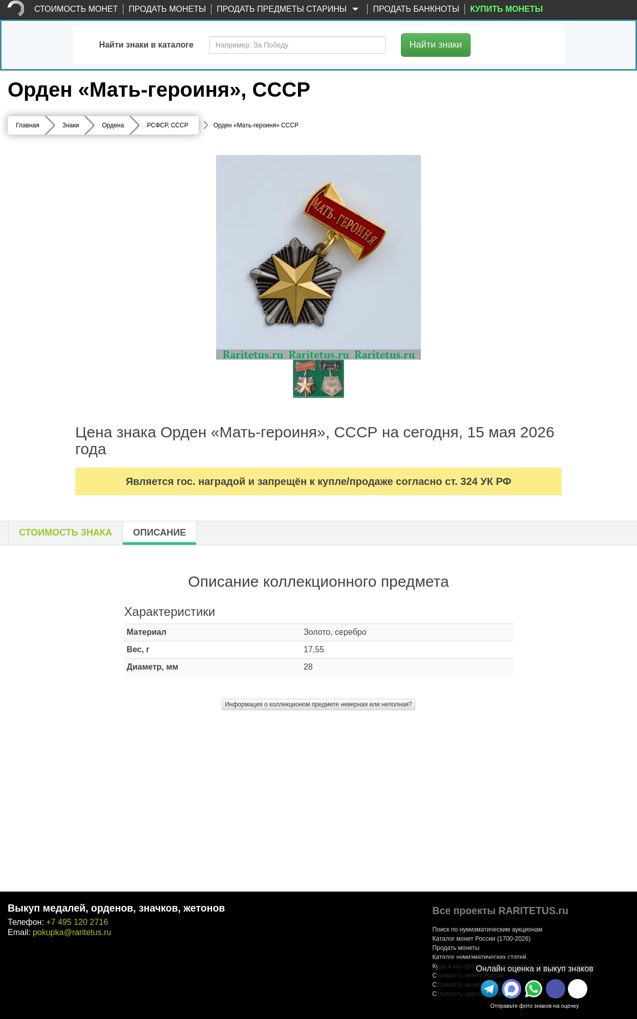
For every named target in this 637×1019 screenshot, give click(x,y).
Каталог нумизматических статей (479, 957)
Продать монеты (167, 9)
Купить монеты (506, 9)
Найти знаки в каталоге (146, 44)
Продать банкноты (416, 9)
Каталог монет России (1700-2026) (481, 938)
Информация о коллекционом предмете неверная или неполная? (318, 704)
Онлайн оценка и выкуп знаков (534, 968)
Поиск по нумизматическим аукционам (487, 929)
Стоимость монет (76, 9)
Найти (436, 44)
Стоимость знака (65, 532)
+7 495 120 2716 (77, 922)
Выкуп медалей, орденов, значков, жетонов (116, 908)
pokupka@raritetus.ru (72, 932)
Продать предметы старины (289, 9)
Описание (159, 532)
